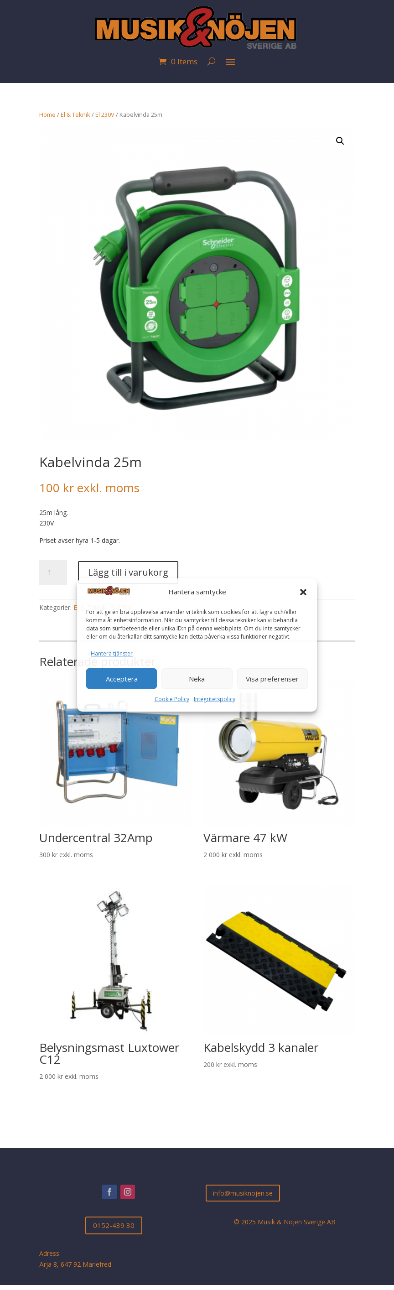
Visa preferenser (272, 678)
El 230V (104, 114)
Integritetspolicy (214, 699)
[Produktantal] (53, 572)
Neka (197, 678)
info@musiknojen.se (243, 1193)
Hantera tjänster (112, 653)
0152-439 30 (114, 1225)
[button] (303, 592)
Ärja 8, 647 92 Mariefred (75, 1264)
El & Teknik (75, 114)
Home (47, 114)
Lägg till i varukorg (128, 572)
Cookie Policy (172, 699)
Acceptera (122, 678)
